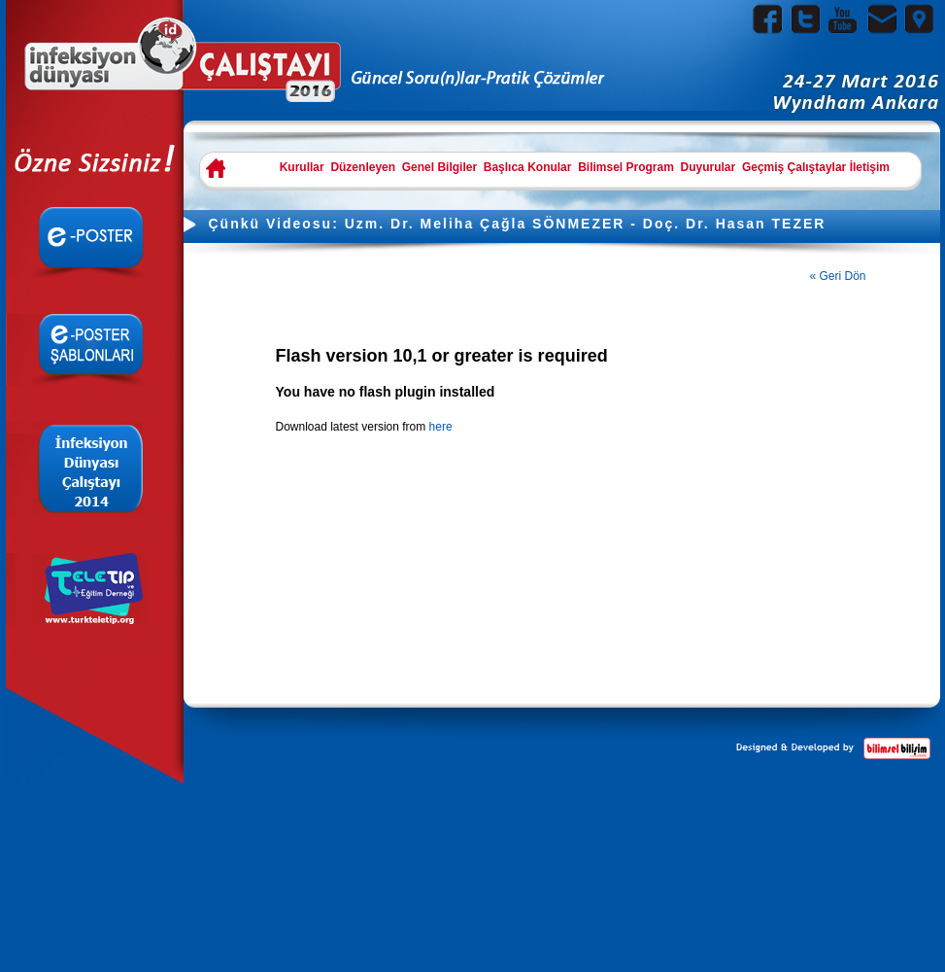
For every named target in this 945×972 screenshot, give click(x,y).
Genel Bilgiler (439, 167)
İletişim (870, 167)
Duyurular (708, 167)
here (441, 427)
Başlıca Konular (528, 167)
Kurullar (302, 167)
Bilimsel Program (626, 167)
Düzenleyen (362, 167)
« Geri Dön (838, 276)
